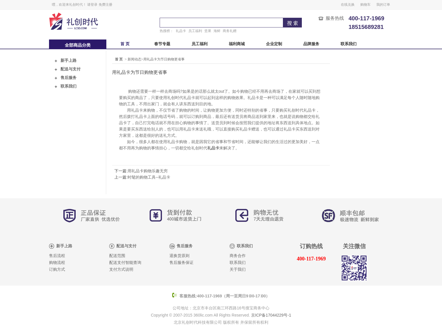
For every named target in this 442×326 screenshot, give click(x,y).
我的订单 (383, 5)
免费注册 (105, 5)
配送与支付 (68, 69)
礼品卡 (181, 31)
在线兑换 (348, 5)
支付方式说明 (121, 269)
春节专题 (162, 44)
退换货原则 (179, 256)
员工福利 (195, 31)
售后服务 (66, 78)
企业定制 (274, 44)
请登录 (92, 5)
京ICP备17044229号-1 (271, 315)
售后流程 (57, 256)
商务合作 (238, 256)
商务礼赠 (229, 31)
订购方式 (57, 269)
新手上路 (66, 60)
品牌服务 (311, 44)
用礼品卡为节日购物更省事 (164, 59)
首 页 (125, 44)
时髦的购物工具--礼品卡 (149, 177)
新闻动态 (134, 59)
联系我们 (349, 44)
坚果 (207, 31)
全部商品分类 (78, 45)
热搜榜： (166, 31)
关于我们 (238, 269)
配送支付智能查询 (125, 262)
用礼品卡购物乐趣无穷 (148, 171)
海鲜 (217, 31)
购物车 (365, 5)
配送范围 (117, 256)
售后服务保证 (181, 262)
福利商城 (237, 44)
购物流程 (57, 262)
